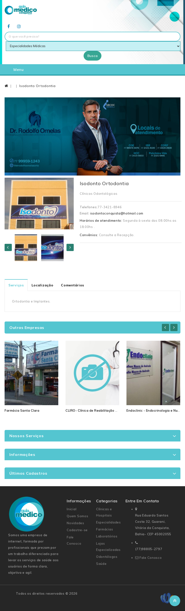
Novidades (75, 523)
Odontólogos (107, 557)
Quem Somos (77, 516)
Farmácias (104, 529)
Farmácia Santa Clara (22, 410)
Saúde (101, 564)
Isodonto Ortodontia (37, 86)
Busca (92, 56)
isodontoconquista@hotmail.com (116, 213)
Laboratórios (106, 536)
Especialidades (108, 522)
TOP (174, 600)
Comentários (72, 285)
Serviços (16, 285)
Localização (42, 285)
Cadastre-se (77, 530)
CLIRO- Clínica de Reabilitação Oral (94, 410)
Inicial (71, 509)
